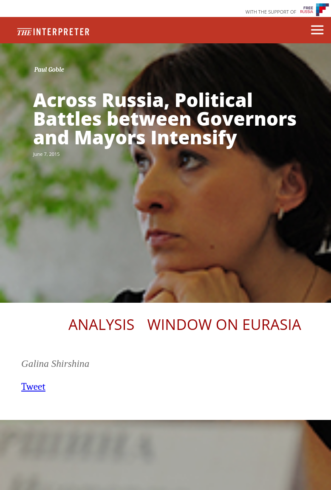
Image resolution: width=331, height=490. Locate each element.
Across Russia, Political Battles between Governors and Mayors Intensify (165, 118)
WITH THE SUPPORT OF (271, 11)
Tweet (33, 386)
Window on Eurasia (224, 324)
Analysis (101, 324)
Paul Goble (49, 69)
